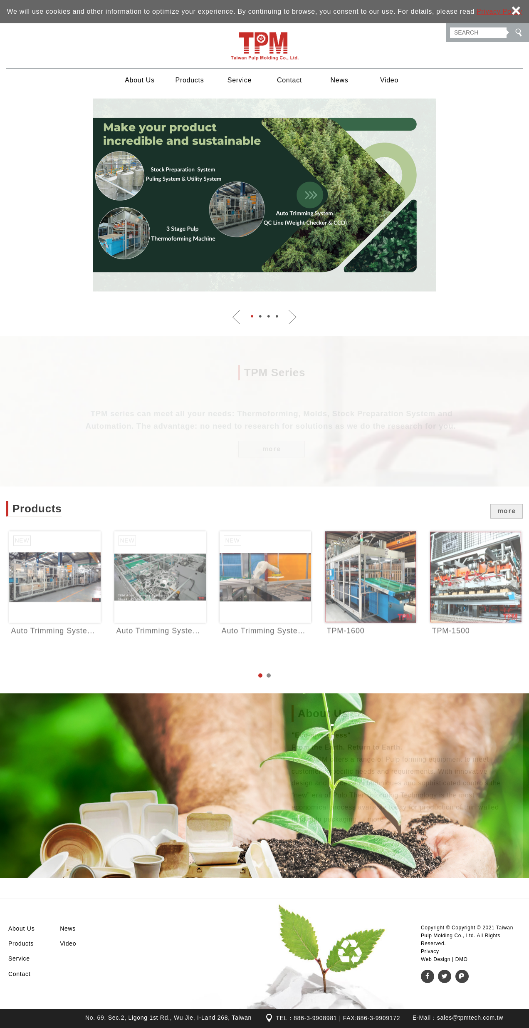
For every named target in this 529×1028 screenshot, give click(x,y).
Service (239, 80)
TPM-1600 (370, 600)
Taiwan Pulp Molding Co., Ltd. (264, 46)
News (340, 80)
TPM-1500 (476, 600)
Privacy (430, 951)
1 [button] (252, 316)
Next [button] (292, 317)
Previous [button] (236, 317)
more (506, 511)
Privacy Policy (499, 11)
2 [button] (260, 316)
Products (190, 80)
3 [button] (268, 316)
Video (389, 80)
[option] (264, 195)
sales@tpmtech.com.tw (470, 1017)
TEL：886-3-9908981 (306, 1018)
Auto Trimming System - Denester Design (55, 600)
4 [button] (277, 316)
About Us (140, 80)
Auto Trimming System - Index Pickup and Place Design (160, 600)
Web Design (435, 959)
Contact (289, 80)
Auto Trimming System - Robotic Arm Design (265, 600)
